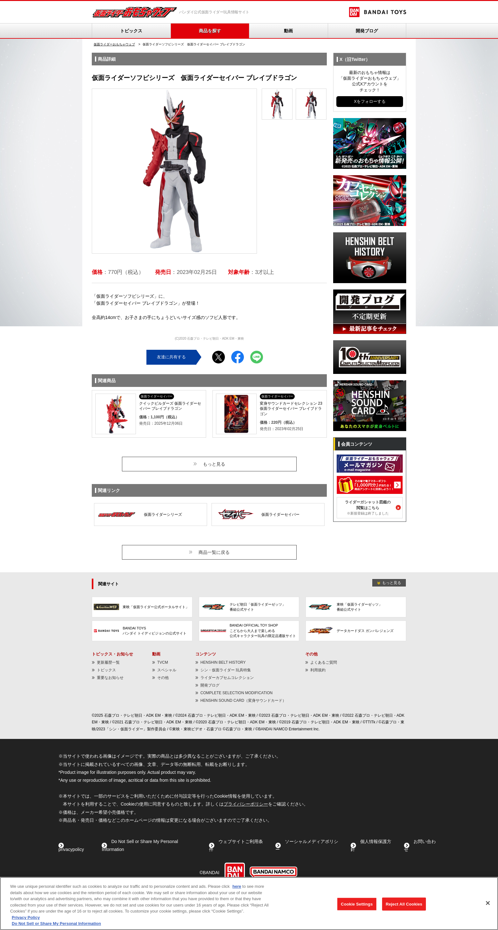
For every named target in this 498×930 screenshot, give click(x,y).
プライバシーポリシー (246, 804)
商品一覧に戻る (214, 552)
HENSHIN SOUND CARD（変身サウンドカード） (243, 700)
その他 (163, 677)
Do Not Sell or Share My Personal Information (56, 923)
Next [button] (246, 171)
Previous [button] (102, 171)
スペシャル (166, 670)
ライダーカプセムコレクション (227, 677)
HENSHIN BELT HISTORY (223, 662)
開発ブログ (367, 30)
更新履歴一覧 (108, 662)
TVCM (162, 662)
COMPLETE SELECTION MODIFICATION (236, 693)
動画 (288, 30)
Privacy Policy (26, 917)
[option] (174, 171)
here (236, 886)
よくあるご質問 (323, 662)
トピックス (131, 30)
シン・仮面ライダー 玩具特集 (225, 670)
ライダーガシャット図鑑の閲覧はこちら (368, 507)
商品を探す (210, 30)
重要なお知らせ (110, 677)
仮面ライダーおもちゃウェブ (114, 44)
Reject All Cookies (404, 903)
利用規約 (318, 670)
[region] (249, 903)
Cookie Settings (357, 903)
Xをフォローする (370, 101)
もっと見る (214, 464)
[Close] (488, 903)
